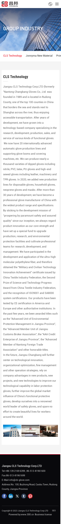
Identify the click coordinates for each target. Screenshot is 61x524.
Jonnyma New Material (39, 55)
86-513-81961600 (36, 471)
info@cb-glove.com (19, 480)
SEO (54, 510)
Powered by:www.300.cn (21, 514)
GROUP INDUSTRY (23, 28)
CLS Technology (12, 55)
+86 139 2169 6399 (15, 471)
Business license (43, 514)
